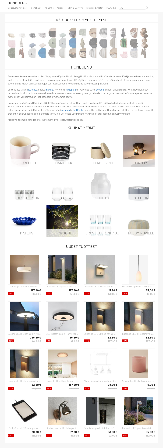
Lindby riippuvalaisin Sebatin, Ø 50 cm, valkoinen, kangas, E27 (24, 286)
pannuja (65, 109)
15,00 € (150, 384)
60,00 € (150, 293)
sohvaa (100, 89)
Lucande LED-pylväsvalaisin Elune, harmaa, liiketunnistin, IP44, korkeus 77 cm (139, 428)
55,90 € (74, 337)
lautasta (32, 89)
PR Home (65, 233)
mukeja (49, 89)
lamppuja (71, 89)
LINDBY (141, 163)
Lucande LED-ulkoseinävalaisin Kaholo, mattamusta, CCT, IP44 (100, 333)
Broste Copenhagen (103, 233)
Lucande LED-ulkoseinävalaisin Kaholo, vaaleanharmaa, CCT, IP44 (139, 333)
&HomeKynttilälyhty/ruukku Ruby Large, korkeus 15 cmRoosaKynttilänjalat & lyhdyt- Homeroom (139, 380)
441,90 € (36, 341)
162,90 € (150, 435)
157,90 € (74, 384)
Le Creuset (27, 163)
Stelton (141, 198)
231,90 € (74, 293)
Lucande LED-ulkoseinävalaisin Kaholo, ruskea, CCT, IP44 (24, 380)
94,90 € (74, 341)
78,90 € (112, 384)
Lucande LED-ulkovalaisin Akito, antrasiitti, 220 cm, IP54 (24, 333)
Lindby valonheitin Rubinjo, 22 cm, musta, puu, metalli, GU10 (62, 428)
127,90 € (36, 290)
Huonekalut (35, 7)
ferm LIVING (103, 163)
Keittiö (60, 7)
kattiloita (78, 109)
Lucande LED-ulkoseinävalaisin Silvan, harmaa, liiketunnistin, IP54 (100, 286)
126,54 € (112, 388)
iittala (65, 198)
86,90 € (75, 435)
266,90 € (35, 337)
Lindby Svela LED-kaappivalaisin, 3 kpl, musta (24, 428)
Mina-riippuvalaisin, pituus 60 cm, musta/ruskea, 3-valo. (100, 380)
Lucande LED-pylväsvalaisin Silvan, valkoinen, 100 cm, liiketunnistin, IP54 (62, 286)
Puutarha (111, 7)
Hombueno (17, 2)
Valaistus (49, 7)
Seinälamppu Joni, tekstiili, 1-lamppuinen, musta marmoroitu (100, 428)
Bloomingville (141, 233)
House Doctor (26, 198)
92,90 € (112, 337)
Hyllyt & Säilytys (75, 7)
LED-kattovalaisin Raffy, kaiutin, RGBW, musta (62, 333)
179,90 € (112, 293)
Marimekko (64, 163)
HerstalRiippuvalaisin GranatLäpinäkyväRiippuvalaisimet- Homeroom (139, 286)
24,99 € (151, 388)
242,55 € (74, 388)
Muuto (103, 198)
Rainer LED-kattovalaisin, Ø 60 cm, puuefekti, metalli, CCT (62, 380)
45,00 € (150, 290)
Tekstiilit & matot (94, 7)
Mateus (26, 233)
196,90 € (36, 293)
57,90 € (74, 432)
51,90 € (112, 432)
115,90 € (112, 290)
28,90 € (36, 432)
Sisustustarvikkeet (17, 7)
